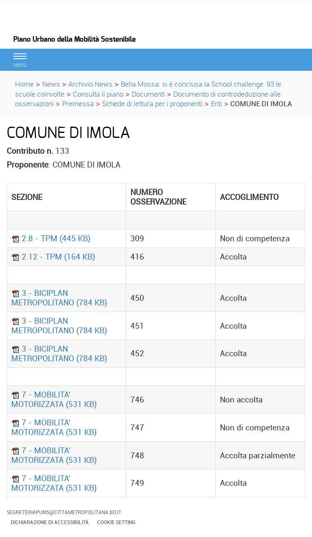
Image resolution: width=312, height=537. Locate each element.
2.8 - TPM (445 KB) (50, 238)
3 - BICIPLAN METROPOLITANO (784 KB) (59, 297)
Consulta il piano (98, 94)
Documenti (148, 94)
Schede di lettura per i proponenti (152, 103)
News (51, 84)
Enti (216, 103)
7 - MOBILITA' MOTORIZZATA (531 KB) (54, 399)
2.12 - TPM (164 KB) (53, 256)
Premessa (78, 103)
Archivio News (90, 84)
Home (24, 84)
